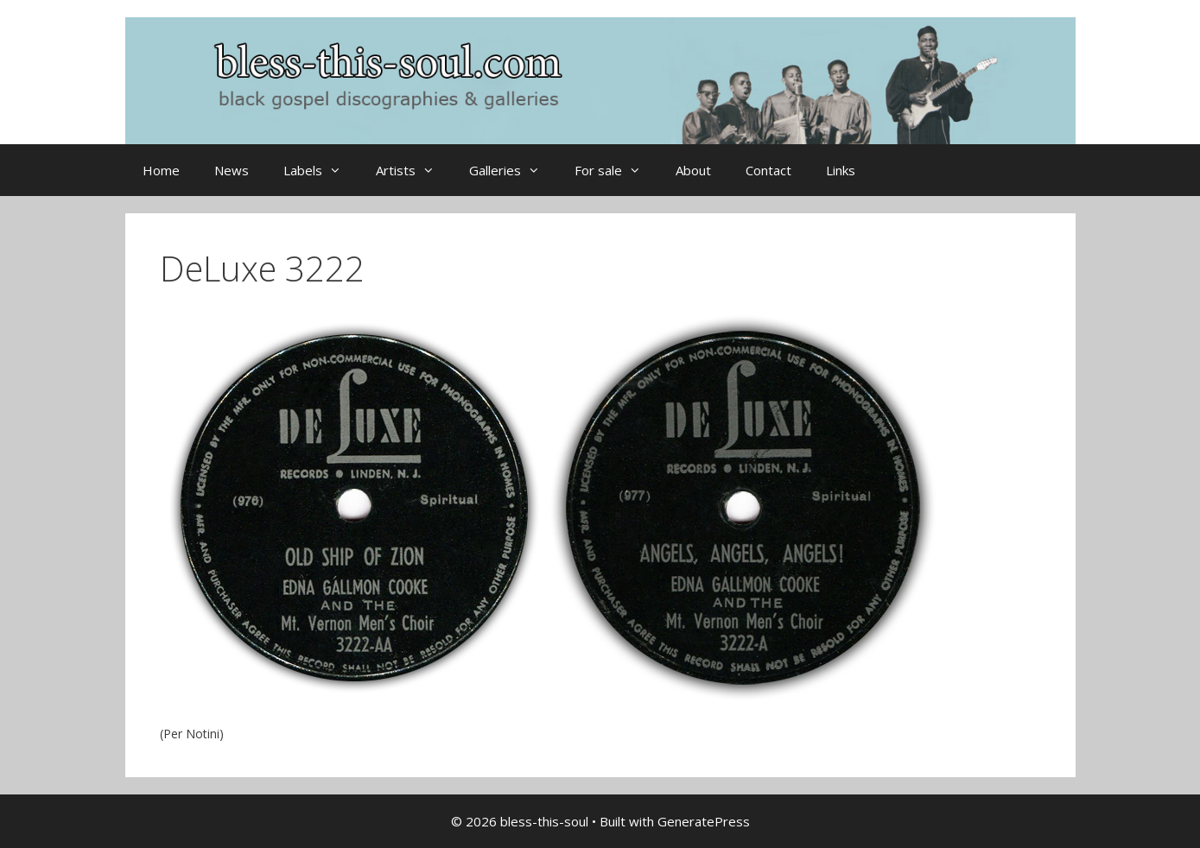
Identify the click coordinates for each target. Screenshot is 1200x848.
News (231, 170)
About (693, 170)
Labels (321, 170)
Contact (768, 170)
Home (161, 170)
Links (840, 170)
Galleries (513, 170)
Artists (414, 170)
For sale (616, 170)
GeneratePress (703, 821)
